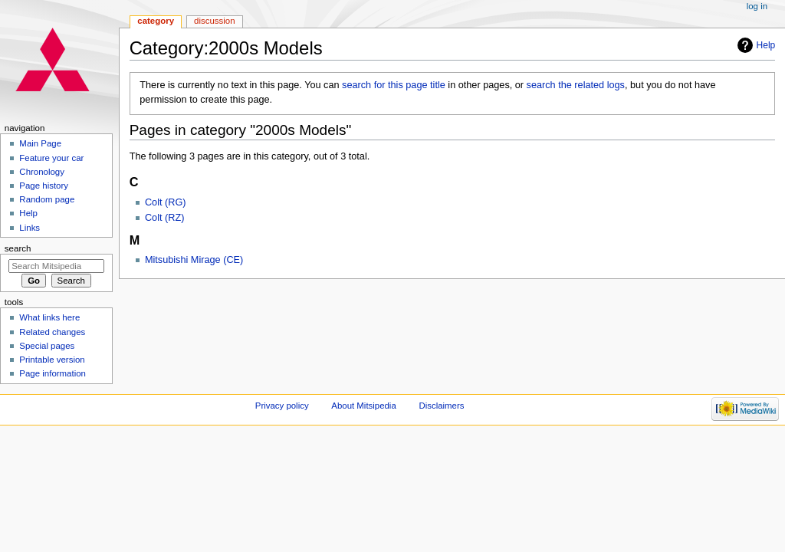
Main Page (40, 143)
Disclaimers (441, 405)
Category (155, 20)
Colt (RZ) (164, 217)
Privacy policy (282, 405)
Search (18, 248)
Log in (757, 6)
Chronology (41, 171)
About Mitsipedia (363, 405)
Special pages (46, 345)
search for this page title (393, 85)
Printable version (51, 359)
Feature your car (51, 158)
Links (29, 227)
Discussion (214, 20)
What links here (49, 317)
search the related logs (576, 85)
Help (766, 45)
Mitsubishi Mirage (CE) (194, 260)
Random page (46, 199)
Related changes (52, 332)
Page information (52, 373)
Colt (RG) (165, 202)
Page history (43, 185)
